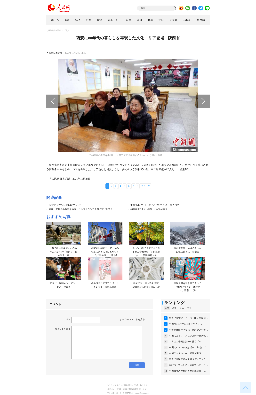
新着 (67, 20)
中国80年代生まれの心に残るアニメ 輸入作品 (154, 205)
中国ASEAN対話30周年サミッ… (185, 324)
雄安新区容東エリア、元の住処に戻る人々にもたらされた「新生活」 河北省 (105, 251)
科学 (128, 20)
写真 (139, 20)
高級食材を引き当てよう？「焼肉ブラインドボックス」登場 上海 (187, 286)
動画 (150, 20)
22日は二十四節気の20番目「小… (186, 341)
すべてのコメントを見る (132, 319)
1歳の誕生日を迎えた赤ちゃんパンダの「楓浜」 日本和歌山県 (63, 251)
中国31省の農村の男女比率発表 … (187, 371)
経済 (77, 20)
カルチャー (114, 20)
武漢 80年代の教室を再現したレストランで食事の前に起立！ (81, 209)
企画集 (173, 20)
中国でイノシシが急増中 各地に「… (188, 347)
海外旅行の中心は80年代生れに (65, 205)
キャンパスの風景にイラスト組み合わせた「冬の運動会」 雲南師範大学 (146, 251)
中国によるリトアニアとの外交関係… (188, 336)
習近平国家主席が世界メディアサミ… (188, 359)
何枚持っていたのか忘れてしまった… (188, 365)
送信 (137, 365)
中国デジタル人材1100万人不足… (186, 353)
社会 (88, 20)
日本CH (187, 20)
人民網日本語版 (54, 30)
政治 (99, 20)
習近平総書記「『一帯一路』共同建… (188, 318)
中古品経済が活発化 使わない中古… (188, 330)
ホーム (55, 20)
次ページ (145, 186)
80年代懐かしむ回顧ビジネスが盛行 (148, 209)
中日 (161, 20)
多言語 (201, 20)
